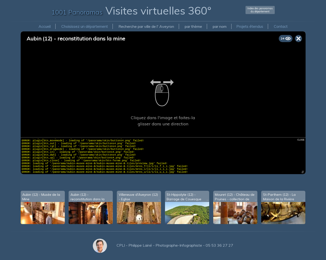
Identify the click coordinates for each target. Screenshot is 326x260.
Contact (281, 26)
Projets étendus (249, 26)
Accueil (44, 26)
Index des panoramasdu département (260, 10)
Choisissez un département (84, 26)
